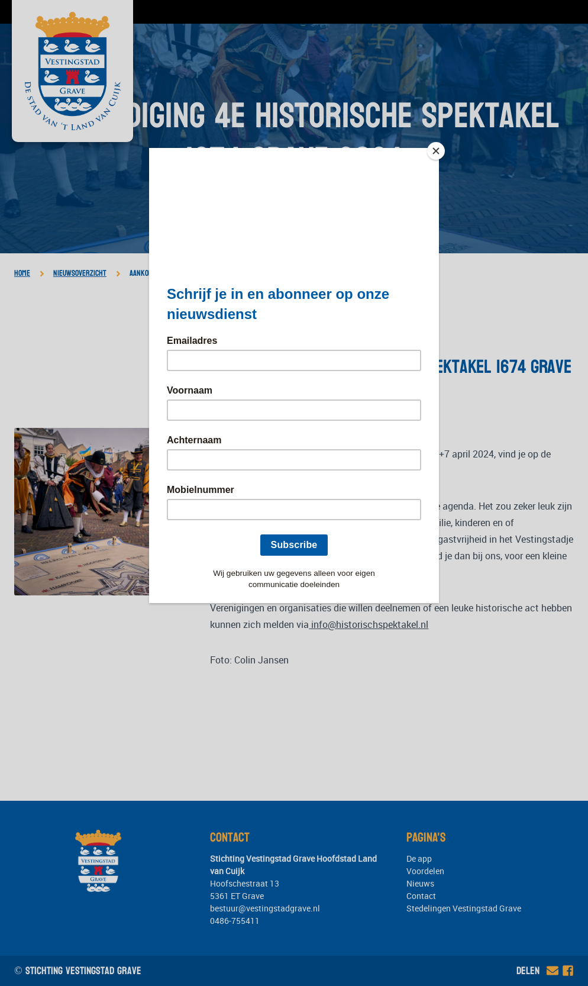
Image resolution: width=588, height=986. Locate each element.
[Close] (436, 151)
